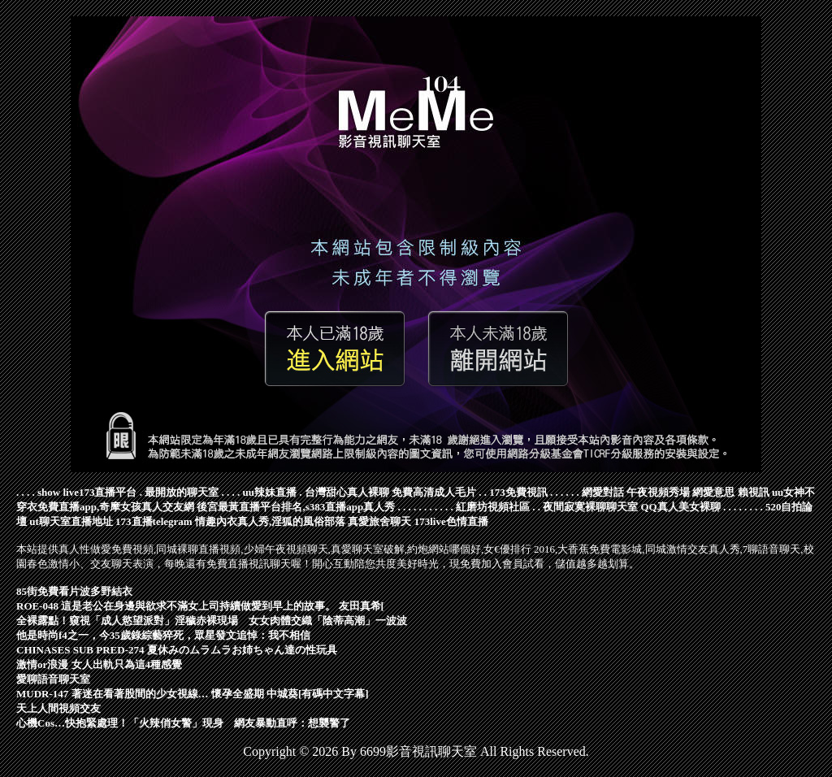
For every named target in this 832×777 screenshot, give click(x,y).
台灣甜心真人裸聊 (347, 492)
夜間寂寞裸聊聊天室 (590, 507)
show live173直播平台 (86, 492)
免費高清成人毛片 (434, 492)
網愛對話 (603, 492)
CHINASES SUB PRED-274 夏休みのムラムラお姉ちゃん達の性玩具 (176, 650)
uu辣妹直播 (269, 492)
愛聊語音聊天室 (53, 679)
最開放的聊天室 (182, 492)
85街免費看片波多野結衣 (74, 591)
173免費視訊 (518, 492)
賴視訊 (753, 492)
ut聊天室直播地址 (71, 521)
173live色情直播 (451, 521)
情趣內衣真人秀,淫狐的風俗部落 (270, 521)
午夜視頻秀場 (658, 492)
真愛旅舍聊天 (379, 521)
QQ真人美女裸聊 (681, 507)
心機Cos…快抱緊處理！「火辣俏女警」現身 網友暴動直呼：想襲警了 (183, 723)
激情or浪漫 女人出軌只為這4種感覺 (99, 664)
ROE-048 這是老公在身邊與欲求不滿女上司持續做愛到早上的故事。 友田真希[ (200, 606)
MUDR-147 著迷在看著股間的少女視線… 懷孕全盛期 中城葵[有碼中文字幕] (192, 694)
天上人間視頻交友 (58, 708)
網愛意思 (713, 492)
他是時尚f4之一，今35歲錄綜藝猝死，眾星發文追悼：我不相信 (163, 635)
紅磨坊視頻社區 (493, 507)
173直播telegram (154, 521)
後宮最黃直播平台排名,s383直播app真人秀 (296, 507)
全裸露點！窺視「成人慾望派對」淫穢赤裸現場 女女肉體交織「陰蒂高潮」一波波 (211, 620)
